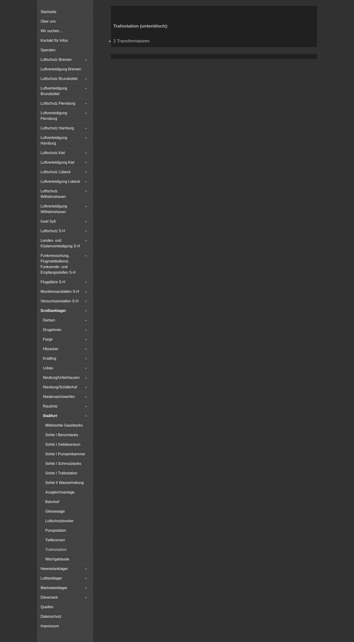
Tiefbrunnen (55, 540)
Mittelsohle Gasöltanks (64, 425)
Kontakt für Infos (54, 40)
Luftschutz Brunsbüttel (59, 79)
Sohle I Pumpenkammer (65, 454)
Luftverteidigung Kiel (57, 162)
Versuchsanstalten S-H (60, 301)
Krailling (49, 358)
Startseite (48, 12)
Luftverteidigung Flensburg (54, 116)
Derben (49, 320)
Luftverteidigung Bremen (61, 69)
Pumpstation (55, 530)
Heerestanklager (54, 569)
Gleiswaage (55, 511)
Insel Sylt (48, 221)
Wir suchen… (52, 31)
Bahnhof (52, 502)
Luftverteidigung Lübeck (60, 181)
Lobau (48, 368)
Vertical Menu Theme (223, 64)
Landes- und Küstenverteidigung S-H (60, 243)
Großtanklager (53, 311)
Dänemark (49, 597)
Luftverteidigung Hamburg (54, 140)
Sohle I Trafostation (61, 473)
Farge (48, 339)
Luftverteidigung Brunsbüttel (54, 91)
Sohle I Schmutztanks (63, 464)
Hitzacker (51, 349)
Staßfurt (50, 416)
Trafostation (56, 550)
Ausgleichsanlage (59, 492)
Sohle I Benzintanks (61, 435)
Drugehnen (52, 330)
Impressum (50, 626)
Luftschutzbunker (59, 521)
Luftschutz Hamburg (57, 128)
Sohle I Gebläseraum (62, 444)
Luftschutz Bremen (56, 60)
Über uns (48, 21)
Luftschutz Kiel (53, 153)
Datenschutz (51, 616)
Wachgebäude (57, 559)
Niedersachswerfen (59, 397)
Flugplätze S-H (53, 282)
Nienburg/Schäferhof (60, 387)
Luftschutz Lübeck (56, 172)
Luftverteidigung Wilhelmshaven (54, 209)
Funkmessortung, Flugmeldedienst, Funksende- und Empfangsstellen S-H (58, 264)
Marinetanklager (54, 588)
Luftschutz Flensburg (58, 103)
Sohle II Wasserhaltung (64, 483)
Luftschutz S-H (53, 231)
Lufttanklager (51, 578)
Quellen (47, 607)
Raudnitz (50, 406)
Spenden (48, 50)
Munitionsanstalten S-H (60, 291)
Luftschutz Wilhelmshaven (53, 194)
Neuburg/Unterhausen (61, 378)
